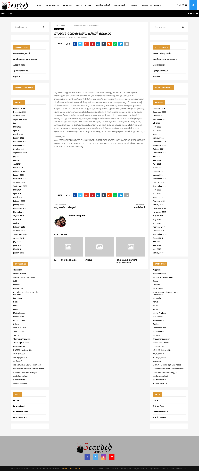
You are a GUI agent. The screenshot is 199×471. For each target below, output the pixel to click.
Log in (16, 400)
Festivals (16, 284)
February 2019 (19, 227)
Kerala (15, 302)
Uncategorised (19, 346)
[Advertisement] (99, 70)
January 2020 (18, 204)
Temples (133, 5)
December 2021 (19, 141)
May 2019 (17, 219)
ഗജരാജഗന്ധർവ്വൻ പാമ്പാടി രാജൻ (28, 368)
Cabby (15, 281)
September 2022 (20, 119)
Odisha (16, 324)
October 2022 (19, 115)
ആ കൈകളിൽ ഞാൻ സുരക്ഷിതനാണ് (126, 261)
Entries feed (18, 406)
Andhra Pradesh (19, 273)
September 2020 (20, 186)
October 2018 (19, 230)
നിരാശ (88, 260)
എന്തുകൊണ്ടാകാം (21, 70)
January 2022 (18, 138)
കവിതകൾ (17, 361)
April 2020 (17, 193)
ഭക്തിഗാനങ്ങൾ (20, 379)
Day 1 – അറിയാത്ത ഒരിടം (65, 260)
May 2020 (17, 190)
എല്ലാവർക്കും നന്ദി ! (22, 53)
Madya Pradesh (19, 313)
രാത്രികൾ (139, 207)
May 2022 (17, 127)
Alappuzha (17, 270)
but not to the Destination (24, 277)
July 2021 (17, 156)
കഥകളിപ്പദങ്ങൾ (20, 357)
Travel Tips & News (21, 342)
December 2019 (19, 208)
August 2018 (18, 238)
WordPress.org (20, 417)
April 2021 (17, 164)
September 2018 (20, 234)
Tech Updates (19, 331)
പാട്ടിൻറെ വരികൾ (103, 5)
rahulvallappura (62, 38)
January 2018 (18, 253)
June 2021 (17, 160)
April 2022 (17, 130)
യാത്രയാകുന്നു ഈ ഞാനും (25, 59)
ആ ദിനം (16, 76)
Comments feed (20, 411)
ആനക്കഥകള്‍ (119, 5)
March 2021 (18, 167)
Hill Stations (18, 288)
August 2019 (18, 215)
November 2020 (20, 179)
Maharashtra (18, 316)
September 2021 (20, 152)
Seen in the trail (83, 5)
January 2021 (18, 175)
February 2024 (19, 108)
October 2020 (19, 182)
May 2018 (17, 249)
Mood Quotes (52, 5)
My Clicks (67, 5)
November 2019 (20, 212)
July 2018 (17, 242)
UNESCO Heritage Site (151, 5)
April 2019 (17, 223)
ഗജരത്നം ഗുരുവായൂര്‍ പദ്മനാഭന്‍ (27, 365)
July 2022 (17, 123)
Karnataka (17, 298)
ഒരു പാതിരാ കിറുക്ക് (64, 207)
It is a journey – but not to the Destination (25, 293)
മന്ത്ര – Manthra (20, 383)
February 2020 (19, 201)
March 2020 (18, 197)
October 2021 (19, 149)
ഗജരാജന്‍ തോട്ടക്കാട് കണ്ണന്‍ (25, 372)
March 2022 (18, 134)
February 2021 (19, 171)
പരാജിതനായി (19, 65)
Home (38, 5)
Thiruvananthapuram (21, 339)
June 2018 (17, 245)
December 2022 (19, 112)
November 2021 (20, 145)
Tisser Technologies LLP (71, 468)
